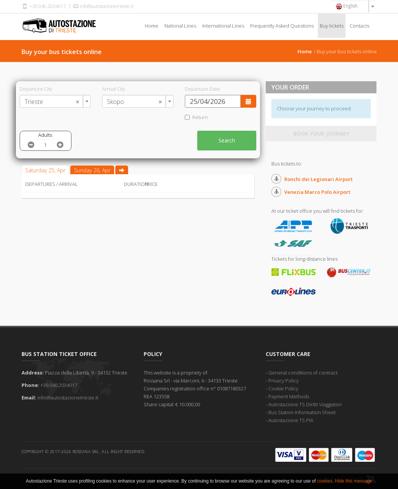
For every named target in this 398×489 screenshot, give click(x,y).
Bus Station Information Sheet (302, 412)
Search (226, 140)
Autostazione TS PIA (290, 420)
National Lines (180, 25)
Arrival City (113, 88)
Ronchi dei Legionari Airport (318, 179)
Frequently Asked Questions (282, 25)
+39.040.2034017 (44, 6)
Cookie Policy (283, 388)
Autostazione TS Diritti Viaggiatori (305, 404)
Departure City (36, 88)
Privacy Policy (283, 380)
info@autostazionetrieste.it (102, 6)
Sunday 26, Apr (92, 170)
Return (196, 117)
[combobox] (353, 6)
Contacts (359, 25)
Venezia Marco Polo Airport (317, 192)
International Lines (223, 25)
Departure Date (202, 88)
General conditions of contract (303, 372)
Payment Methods (288, 396)
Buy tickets (332, 25)
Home (151, 25)
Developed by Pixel (346, 478)
